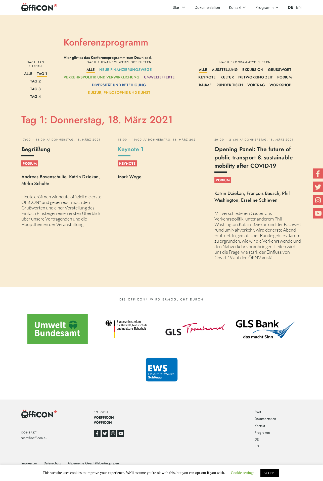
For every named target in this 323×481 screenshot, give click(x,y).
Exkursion (252, 69)
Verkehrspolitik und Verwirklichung (102, 77)
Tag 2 (35, 81)
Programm (264, 7)
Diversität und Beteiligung (119, 85)
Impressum (29, 463)
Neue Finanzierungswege (125, 69)
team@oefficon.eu (34, 437)
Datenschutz (52, 463)
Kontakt (235, 7)
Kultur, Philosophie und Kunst (119, 92)
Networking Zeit (255, 77)
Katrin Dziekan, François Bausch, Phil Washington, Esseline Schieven (252, 196)
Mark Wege (130, 176)
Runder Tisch (229, 85)
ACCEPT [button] (269, 473)
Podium (284, 77)
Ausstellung (225, 69)
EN (299, 7)
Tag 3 (35, 89)
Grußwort (279, 69)
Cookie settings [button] (242, 473)
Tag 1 (42, 73)
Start (176, 7)
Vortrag (256, 85)
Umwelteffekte (159, 77)
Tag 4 (35, 96)
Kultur (227, 77)
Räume (205, 85)
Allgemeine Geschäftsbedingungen (93, 463)
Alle (28, 73)
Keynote (207, 77)
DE (290, 7)
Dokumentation (207, 7)
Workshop (280, 85)
